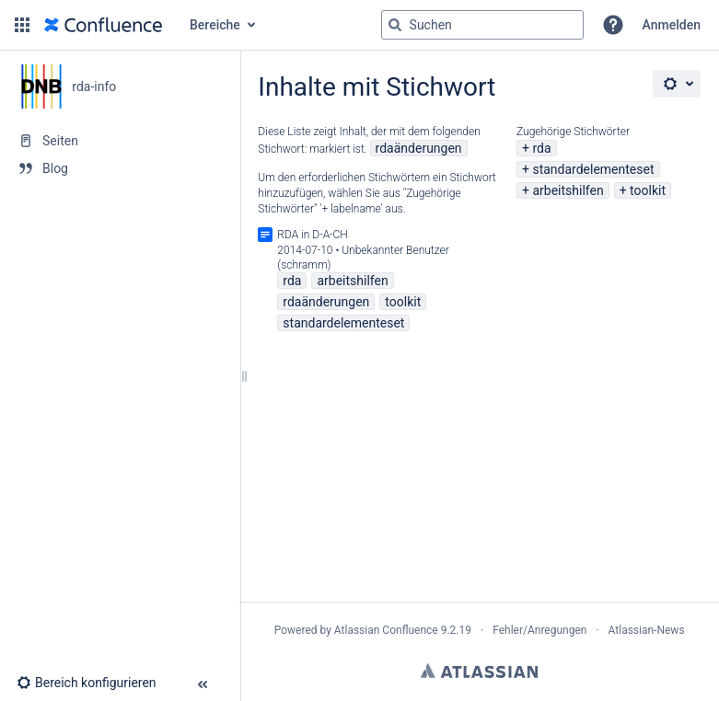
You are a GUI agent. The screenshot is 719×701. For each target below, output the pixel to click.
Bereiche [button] (215, 24)
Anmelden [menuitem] (672, 24)
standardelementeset (593, 169)
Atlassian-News (647, 630)
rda (541, 148)
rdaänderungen (419, 148)
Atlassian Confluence (386, 630)
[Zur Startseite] (103, 25)
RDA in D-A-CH (312, 234)
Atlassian (479, 671)
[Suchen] (395, 24)
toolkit (648, 190)
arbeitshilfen (567, 190)
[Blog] (119, 168)
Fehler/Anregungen (539, 630)
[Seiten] (119, 141)
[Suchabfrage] (482, 25)
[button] (22, 24)
